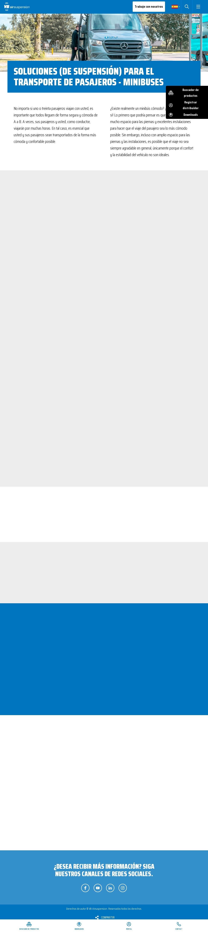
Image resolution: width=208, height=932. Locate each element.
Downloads (191, 114)
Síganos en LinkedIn (110, 888)
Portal (129, 929)
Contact (178, 929)
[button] (198, 6)
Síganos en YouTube (98, 888)
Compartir (108, 917)
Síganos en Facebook (85, 888)
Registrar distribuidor (191, 105)
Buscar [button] (186, 6)
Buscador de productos (190, 92)
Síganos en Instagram (123, 888)
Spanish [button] (175, 6)
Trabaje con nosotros (149, 6)
